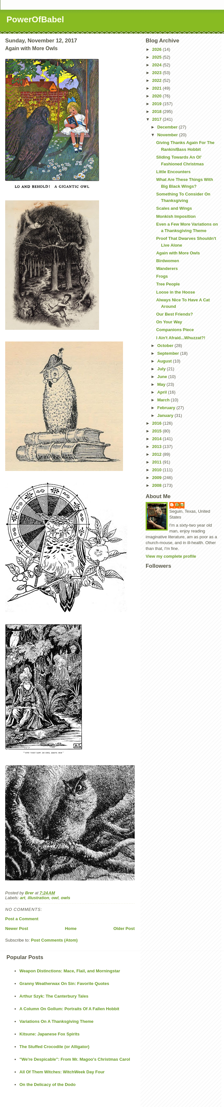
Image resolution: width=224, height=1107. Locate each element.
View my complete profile (171, 556)
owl (55, 897)
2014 (157, 438)
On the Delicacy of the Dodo (47, 1084)
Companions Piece (175, 329)
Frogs (162, 276)
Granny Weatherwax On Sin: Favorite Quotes (64, 983)
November (168, 134)
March (164, 399)
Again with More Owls (178, 253)
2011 (157, 462)
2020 (157, 96)
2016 (157, 423)
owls (65, 897)
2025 (157, 57)
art (23, 897)
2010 (157, 469)
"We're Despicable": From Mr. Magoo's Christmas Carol (74, 1059)
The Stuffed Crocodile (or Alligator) (54, 1046)
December (168, 127)
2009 (157, 477)
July (162, 368)
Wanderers (167, 268)
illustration (38, 897)
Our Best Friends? (174, 314)
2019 (157, 103)
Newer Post (16, 928)
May (162, 384)
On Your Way (169, 321)
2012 (157, 454)
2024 (157, 64)
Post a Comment (22, 918)
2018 (157, 111)
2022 (157, 80)
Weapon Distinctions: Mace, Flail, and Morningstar (69, 970)
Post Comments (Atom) (54, 940)
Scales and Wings (174, 208)
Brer (180, 504)
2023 (157, 72)
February (166, 407)
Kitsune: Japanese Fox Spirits (49, 1034)
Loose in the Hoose (175, 292)
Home (70, 928)
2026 (157, 49)
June (162, 376)
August (165, 361)
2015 (157, 431)
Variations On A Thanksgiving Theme (56, 1021)
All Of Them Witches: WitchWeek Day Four (62, 1071)
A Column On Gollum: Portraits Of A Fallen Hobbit (69, 1008)
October (165, 345)
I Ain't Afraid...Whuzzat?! (180, 337)
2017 (157, 119)
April (162, 392)
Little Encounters (173, 171)
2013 (157, 446)
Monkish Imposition (176, 216)
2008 (157, 485)
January (165, 415)
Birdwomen (167, 260)
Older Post (124, 928)
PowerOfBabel (35, 19)
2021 (157, 88)
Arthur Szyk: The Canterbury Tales (53, 996)
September (168, 353)
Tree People (168, 284)
